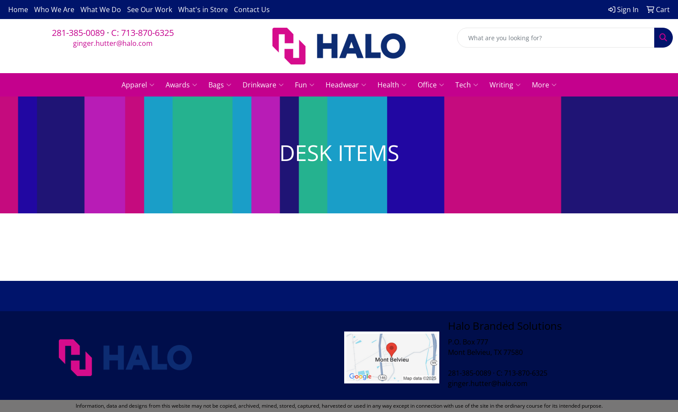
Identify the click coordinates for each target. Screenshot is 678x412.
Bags (219, 85)
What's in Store (203, 9)
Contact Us (252, 9)
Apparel (138, 85)
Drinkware (263, 85)
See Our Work (149, 9)
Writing (505, 85)
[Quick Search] (556, 38)
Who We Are (54, 9)
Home (18, 9)
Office (431, 85)
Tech (466, 85)
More (544, 85)
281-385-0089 (78, 33)
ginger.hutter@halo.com (113, 43)
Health (391, 85)
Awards (181, 85)
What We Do (100, 9)
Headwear (346, 85)
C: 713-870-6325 (142, 33)
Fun (304, 85)
